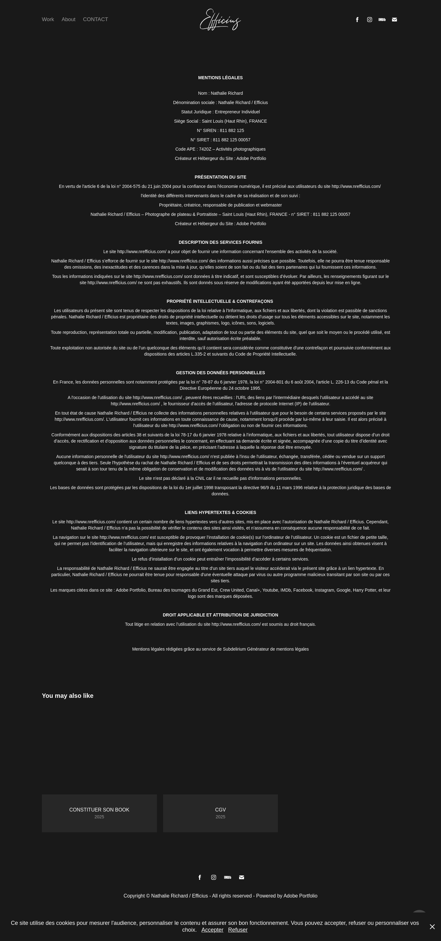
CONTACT (95, 19)
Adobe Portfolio (300, 895)
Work (48, 19)
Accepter (212, 930)
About (68, 19)
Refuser (238, 930)
